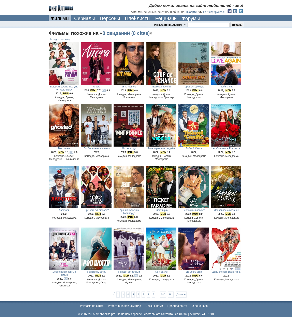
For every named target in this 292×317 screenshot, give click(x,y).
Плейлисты (137, 18)
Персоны (110, 18)
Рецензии (166, 18)
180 (163, 294)
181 (171, 294)
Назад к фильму (59, 39)
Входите (191, 12)
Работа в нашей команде (124, 305)
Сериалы (84, 18)
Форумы (190, 18)
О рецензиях (200, 305)
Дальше (181, 294)
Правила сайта (177, 305)
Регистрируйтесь (214, 12)
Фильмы (60, 18)
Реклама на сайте (92, 305)
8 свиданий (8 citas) (126, 33)
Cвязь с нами (154, 305)
